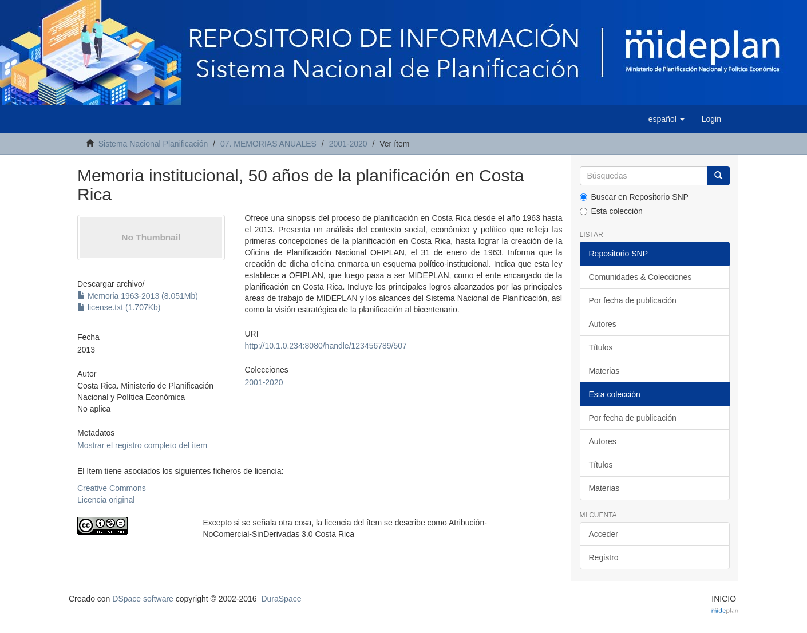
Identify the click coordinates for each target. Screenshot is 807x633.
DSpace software (142, 598)
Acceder (603, 534)
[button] (666, 119)
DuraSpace (281, 598)
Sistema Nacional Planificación (153, 143)
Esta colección (611, 211)
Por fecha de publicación (633, 300)
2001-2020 (348, 143)
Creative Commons (111, 488)
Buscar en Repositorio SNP (634, 196)
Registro (604, 557)
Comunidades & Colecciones (640, 277)
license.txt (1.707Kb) (119, 307)
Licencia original (105, 499)
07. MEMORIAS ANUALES (268, 143)
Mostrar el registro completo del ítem (142, 445)
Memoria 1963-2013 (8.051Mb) (137, 295)
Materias (604, 370)
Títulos (601, 347)
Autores (602, 324)
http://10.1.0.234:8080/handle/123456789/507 (325, 345)
